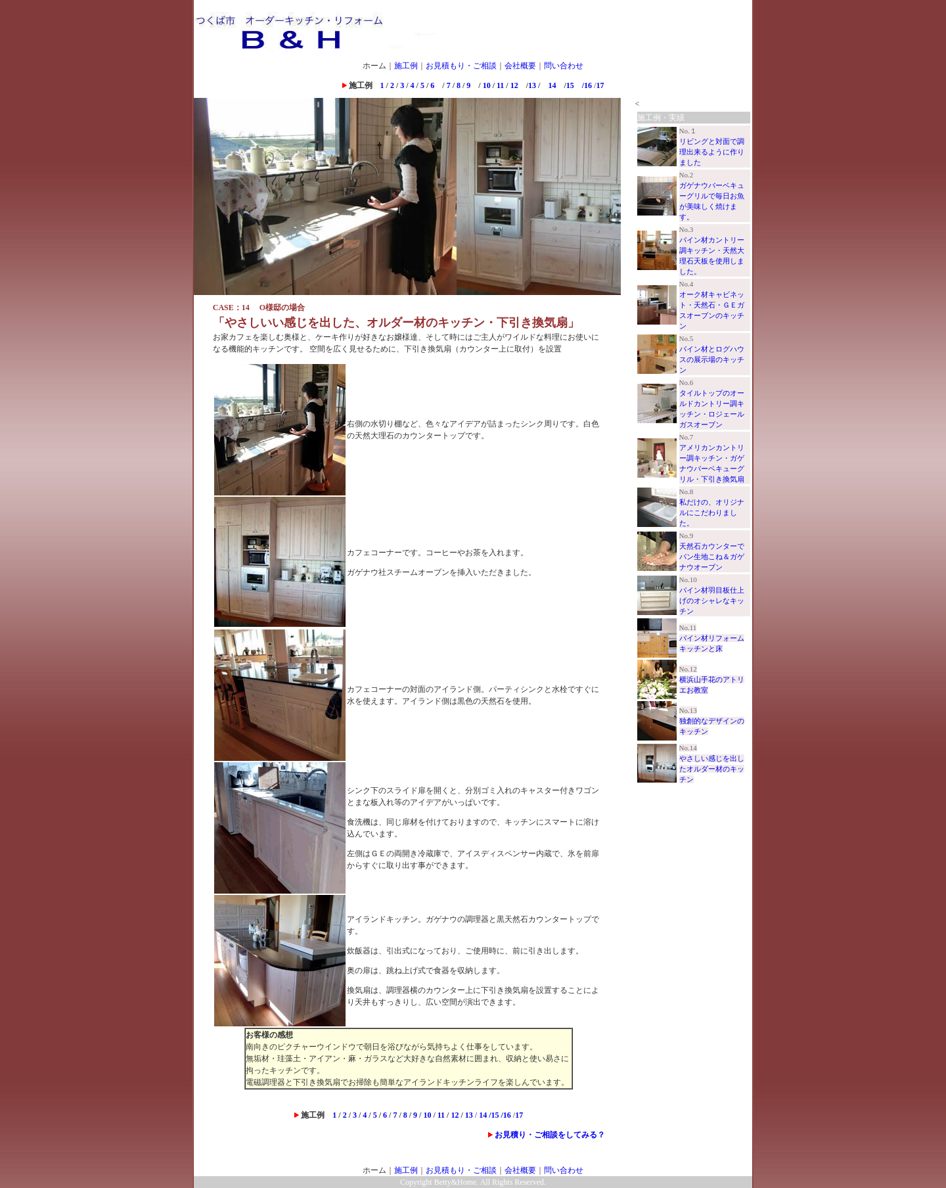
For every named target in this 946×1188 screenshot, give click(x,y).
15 (570, 85)
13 (532, 85)
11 (501, 85)
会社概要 (520, 65)
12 (514, 85)
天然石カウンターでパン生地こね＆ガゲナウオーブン (711, 556)
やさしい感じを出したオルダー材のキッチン (711, 768)
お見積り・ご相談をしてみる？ (550, 1134)
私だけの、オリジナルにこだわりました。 (711, 512)
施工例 (406, 65)
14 (548, 85)
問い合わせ (563, 65)
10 (487, 85)
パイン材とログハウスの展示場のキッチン (711, 359)
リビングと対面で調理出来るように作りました (711, 151)
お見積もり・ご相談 (461, 65)
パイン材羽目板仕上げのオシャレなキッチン (711, 600)
